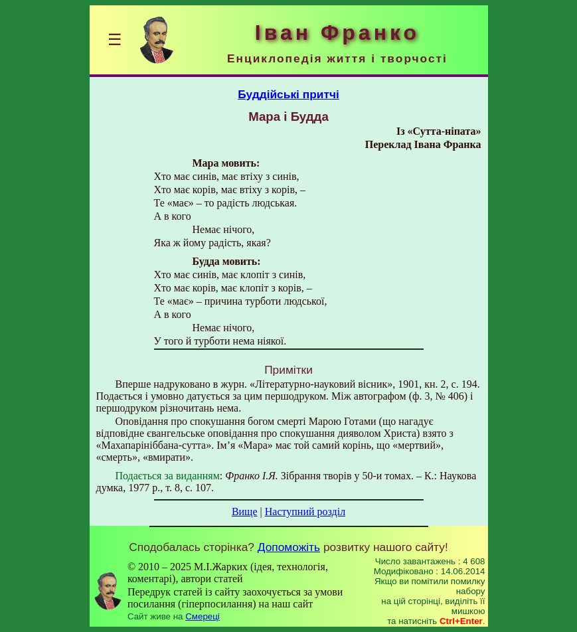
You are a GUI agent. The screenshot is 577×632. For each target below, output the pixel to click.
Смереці (202, 616)
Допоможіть (289, 547)
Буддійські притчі (288, 94)
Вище (245, 511)
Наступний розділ (305, 511)
